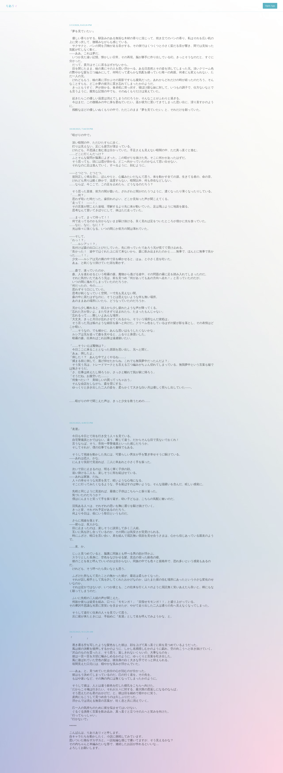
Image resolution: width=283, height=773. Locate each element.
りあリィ (11, 5)
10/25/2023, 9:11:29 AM (81, 631)
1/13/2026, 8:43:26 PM (80, 25)
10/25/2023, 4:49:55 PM (81, 422)
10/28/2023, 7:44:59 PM (81, 128)
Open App (270, 5)
